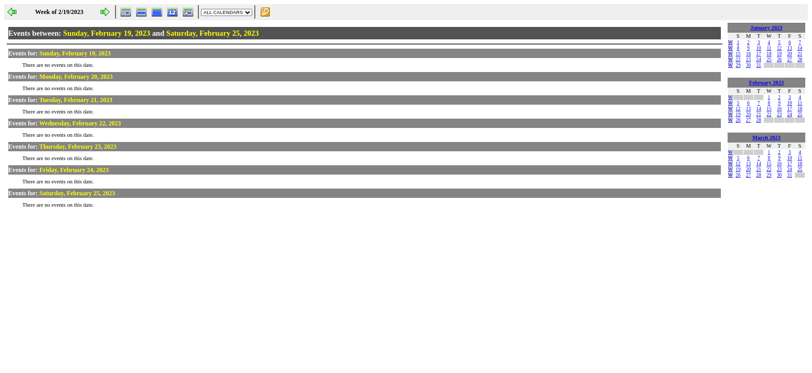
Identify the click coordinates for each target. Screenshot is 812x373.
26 (779, 59)
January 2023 (766, 28)
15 (738, 53)
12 (779, 48)
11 (768, 48)
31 (758, 65)
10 (758, 48)
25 (768, 59)
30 (748, 65)
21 (800, 53)
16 (748, 53)
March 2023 (766, 137)
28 (800, 59)
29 (738, 65)
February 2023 (766, 82)
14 (800, 48)
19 (779, 53)
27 (789, 59)
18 (768, 53)
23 (748, 59)
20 (789, 53)
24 (758, 59)
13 (789, 48)
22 (738, 59)
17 (758, 53)
